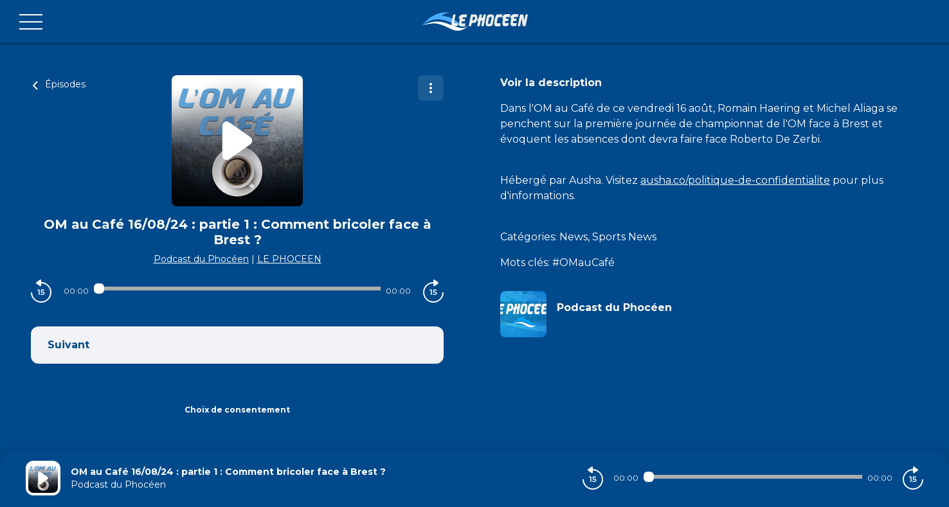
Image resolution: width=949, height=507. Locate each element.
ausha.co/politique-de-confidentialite (735, 180)
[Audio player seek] (237, 288)
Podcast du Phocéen (201, 259)
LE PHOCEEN (289, 259)
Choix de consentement (237, 409)
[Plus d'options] (431, 88)
